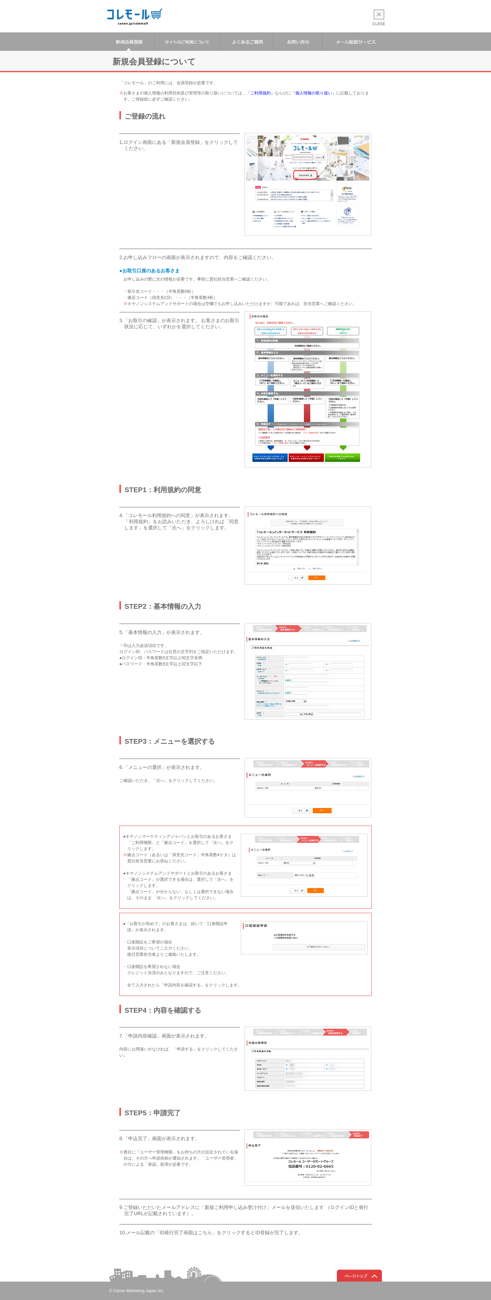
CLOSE (379, 17)
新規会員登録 (128, 42)
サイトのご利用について (187, 42)
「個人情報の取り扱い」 (313, 93)
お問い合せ (298, 42)
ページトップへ (359, 1276)
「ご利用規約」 (260, 93)
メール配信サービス (355, 42)
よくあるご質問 (246, 42)
